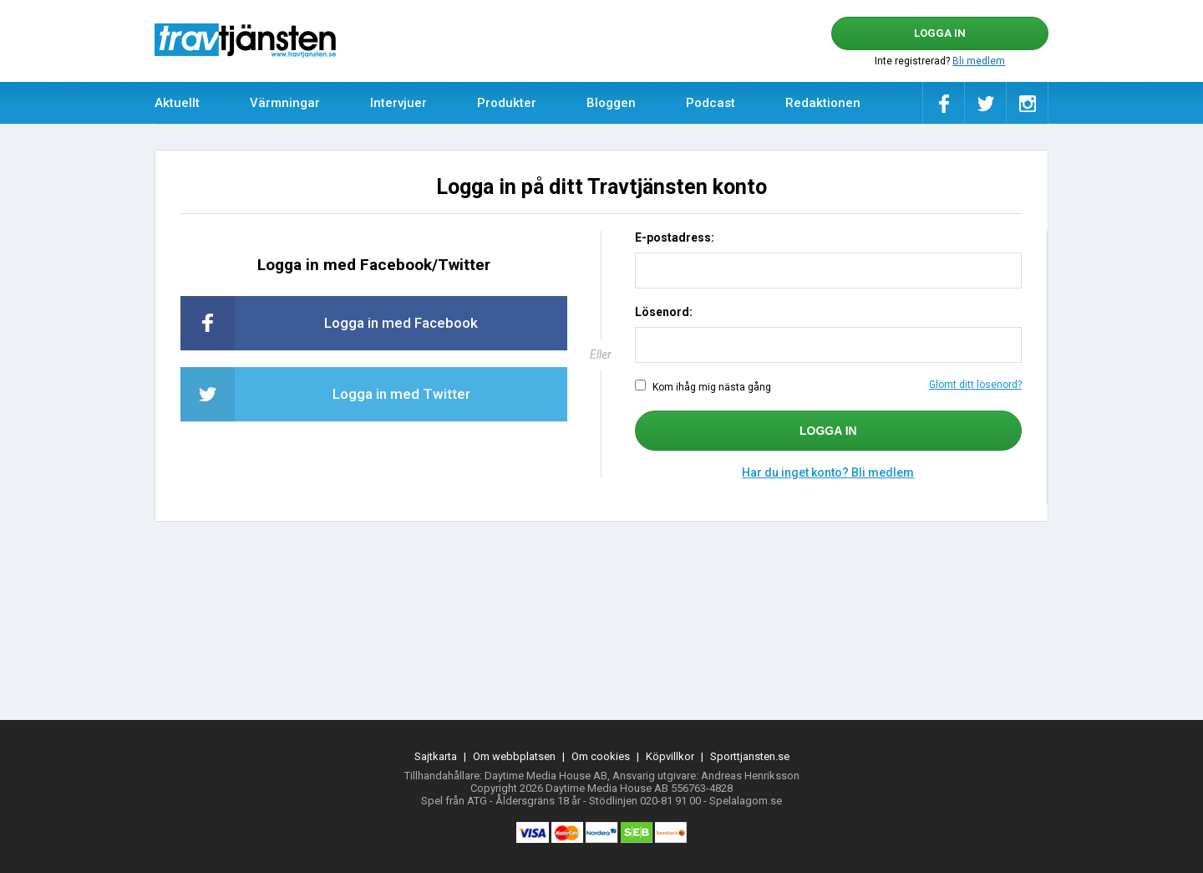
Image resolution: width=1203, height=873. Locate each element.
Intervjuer (398, 102)
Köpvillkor (670, 756)
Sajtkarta (435, 756)
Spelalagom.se (745, 800)
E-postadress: (674, 237)
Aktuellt (177, 102)
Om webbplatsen (514, 756)
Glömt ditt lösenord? (975, 385)
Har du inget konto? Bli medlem (828, 472)
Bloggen (611, 102)
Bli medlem (978, 61)
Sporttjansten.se (749, 756)
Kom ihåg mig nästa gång (828, 386)
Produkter (506, 102)
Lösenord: (664, 312)
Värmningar (285, 102)
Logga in (940, 33)
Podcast (710, 102)
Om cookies (600, 756)
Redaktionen (822, 102)
